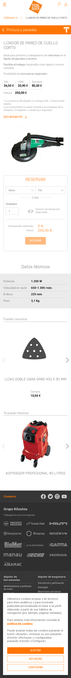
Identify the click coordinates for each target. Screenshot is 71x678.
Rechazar (35, 659)
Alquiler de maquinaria (52, 576)
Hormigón (43, 587)
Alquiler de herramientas (12, 578)
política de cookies (20, 623)
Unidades (11, 204)
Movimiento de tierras (49, 591)
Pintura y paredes (21, 30)
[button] (67, 360)
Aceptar (35, 650)
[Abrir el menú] (4, 4)
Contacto (10, 496)
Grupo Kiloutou (15, 509)
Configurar (35, 667)
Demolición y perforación (51, 583)
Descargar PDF (16, 117)
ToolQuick (9, 18)
